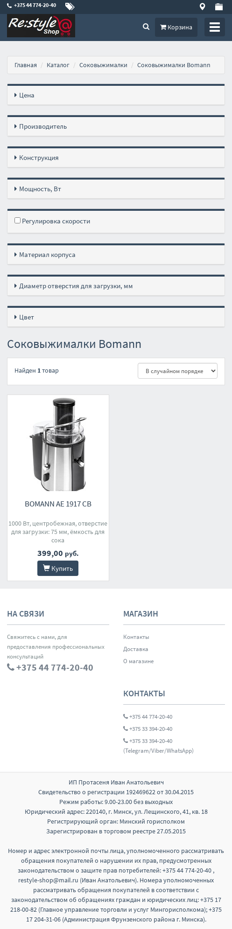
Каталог (58, 65)
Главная (25, 65)
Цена (27, 94)
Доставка (135, 649)
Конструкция (39, 157)
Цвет (26, 316)
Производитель (43, 126)
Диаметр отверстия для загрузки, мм (76, 285)
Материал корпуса (47, 254)
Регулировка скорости (52, 220)
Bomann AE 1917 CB (58, 504)
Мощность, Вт (40, 188)
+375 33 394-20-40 (147, 729)
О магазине (138, 661)
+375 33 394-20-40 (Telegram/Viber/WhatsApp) (158, 746)
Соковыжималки (103, 65)
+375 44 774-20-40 (147, 717)
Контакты (136, 637)
